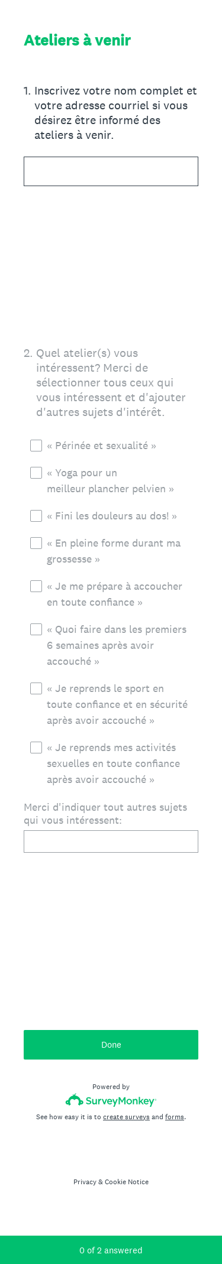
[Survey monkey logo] (111, 1100)
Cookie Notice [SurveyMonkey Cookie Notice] (127, 1182)
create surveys (126, 1117)
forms (174, 1117)
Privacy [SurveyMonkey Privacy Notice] (84, 1182)
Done (111, 1044)
